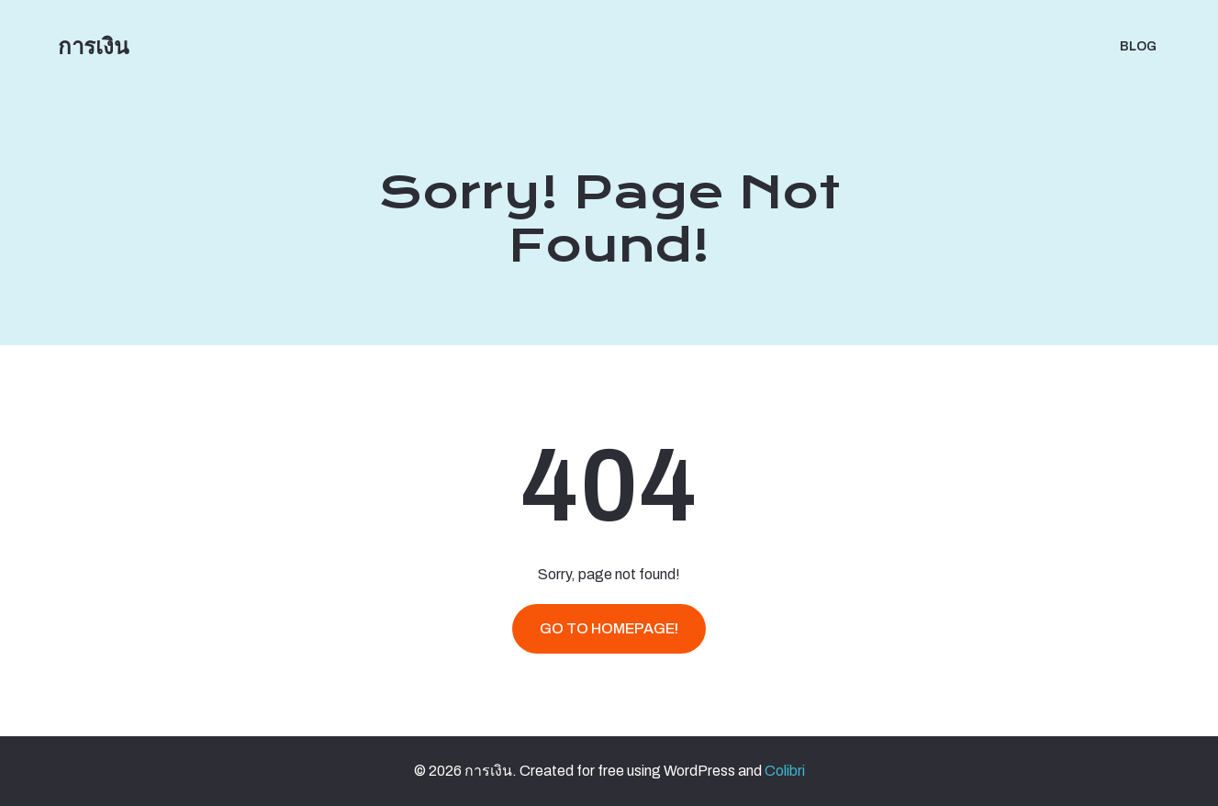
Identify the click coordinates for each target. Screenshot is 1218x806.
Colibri (785, 770)
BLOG (1138, 46)
